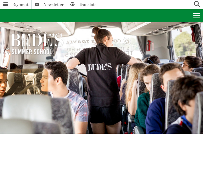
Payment (15, 4)
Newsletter (49, 4)
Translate (83, 4)
